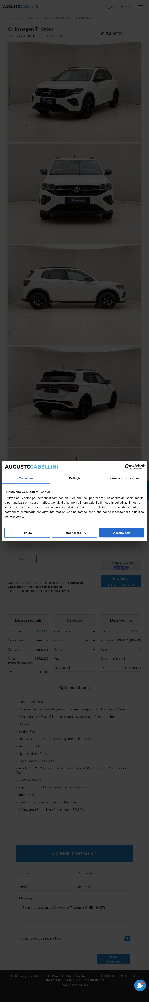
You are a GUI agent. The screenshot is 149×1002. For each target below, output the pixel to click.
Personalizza (74, 532)
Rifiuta (27, 532)
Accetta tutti (121, 532)
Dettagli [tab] (74, 478)
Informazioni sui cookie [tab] (123, 478)
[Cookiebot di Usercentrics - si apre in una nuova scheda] (128, 467)
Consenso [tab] (26, 478)
